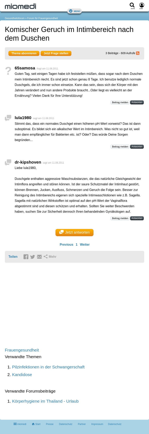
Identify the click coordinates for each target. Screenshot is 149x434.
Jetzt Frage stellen (56, 53)
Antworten (137, 102)
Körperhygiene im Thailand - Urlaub (45, 401)
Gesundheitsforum (15, 18)
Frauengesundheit (22, 350)
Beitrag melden (120, 102)
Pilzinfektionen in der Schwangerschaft (48, 367)
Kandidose (22, 374)
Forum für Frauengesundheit (42, 18)
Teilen (12, 256)
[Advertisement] (67, 305)
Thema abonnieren (23, 53)
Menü (74, 11)
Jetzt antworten (74, 232)
